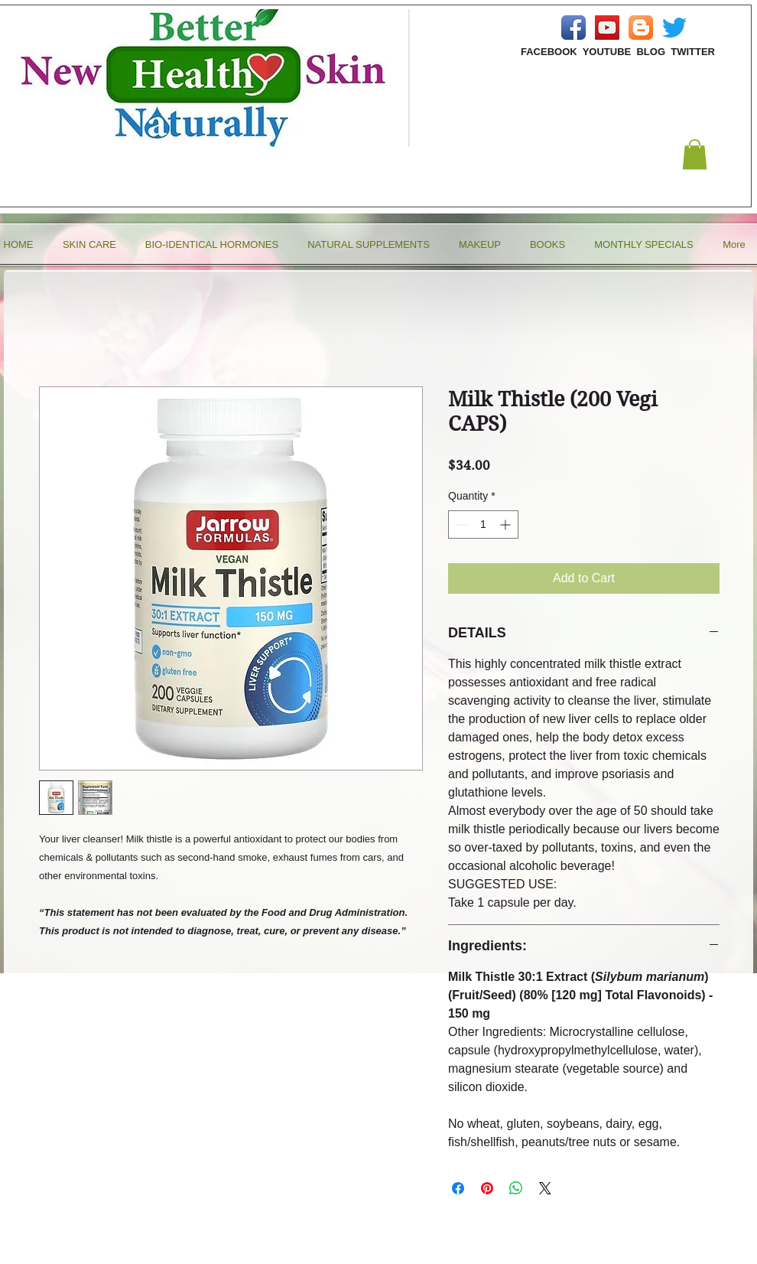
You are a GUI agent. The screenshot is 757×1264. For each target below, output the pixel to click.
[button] (694, 154)
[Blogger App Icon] (641, 27)
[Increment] (506, 524)
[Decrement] (459, 524)
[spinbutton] (483, 524)
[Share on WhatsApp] (516, 1188)
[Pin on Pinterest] (487, 1188)
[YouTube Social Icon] (607, 27)
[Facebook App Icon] (573, 27)
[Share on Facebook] (458, 1188)
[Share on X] (545, 1188)
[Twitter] (674, 27)
